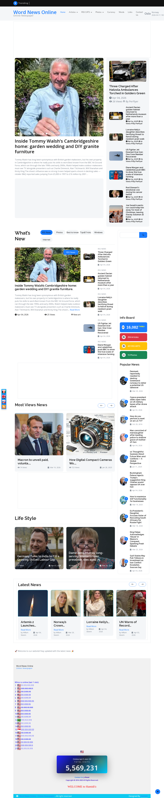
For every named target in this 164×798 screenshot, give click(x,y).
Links (130, 12)
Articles (72, 12)
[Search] (129, 235)
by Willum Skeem (24, 633)
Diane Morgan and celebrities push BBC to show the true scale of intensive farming (135, 174)
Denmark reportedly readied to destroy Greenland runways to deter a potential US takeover (138, 379)
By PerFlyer (67, 133)
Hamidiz (144, 796)
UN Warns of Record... (128, 623)
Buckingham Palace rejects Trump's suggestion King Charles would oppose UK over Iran (137, 480)
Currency (111, 12)
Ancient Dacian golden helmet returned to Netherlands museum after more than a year (136, 115)
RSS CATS (85, 12)
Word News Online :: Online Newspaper (35, 796)
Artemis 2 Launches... (28, 623)
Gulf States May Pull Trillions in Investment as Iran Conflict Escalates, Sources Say (137, 561)
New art (76, 314)
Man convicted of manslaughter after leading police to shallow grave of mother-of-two (138, 436)
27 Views (20, 565)
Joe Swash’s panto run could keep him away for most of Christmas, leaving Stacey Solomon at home (135, 213)
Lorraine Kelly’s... (97, 622)
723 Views (74, 467)
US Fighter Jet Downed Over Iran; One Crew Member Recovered (134, 155)
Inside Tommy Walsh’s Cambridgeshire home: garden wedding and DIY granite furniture (54, 147)
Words (121, 12)
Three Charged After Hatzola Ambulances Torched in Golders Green (127, 90)
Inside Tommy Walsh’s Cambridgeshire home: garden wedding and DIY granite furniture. (46, 287)
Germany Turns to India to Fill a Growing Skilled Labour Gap (38, 557)
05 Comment (52, 133)
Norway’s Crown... (60, 623)
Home (62, 12)
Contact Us (139, 13)
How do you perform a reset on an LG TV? (137, 418)
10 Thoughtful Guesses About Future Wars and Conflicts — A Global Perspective (138, 457)
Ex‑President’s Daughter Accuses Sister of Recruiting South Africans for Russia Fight (138, 517)
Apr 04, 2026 (24, 133)
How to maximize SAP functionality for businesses (138, 498)
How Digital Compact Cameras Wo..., (90, 461)
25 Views (38, 133)
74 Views (22, 467)
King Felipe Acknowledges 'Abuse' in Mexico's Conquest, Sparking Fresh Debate (137, 539)
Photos (99, 12)
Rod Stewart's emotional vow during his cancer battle (134, 193)
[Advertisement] (82, 39)
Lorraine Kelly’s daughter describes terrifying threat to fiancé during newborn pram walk (135, 137)
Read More (75, 309)
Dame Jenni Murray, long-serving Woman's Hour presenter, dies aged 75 (86, 556)
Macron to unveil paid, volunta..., (33, 461)
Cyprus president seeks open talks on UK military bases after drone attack (138, 402)
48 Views (72, 565)
